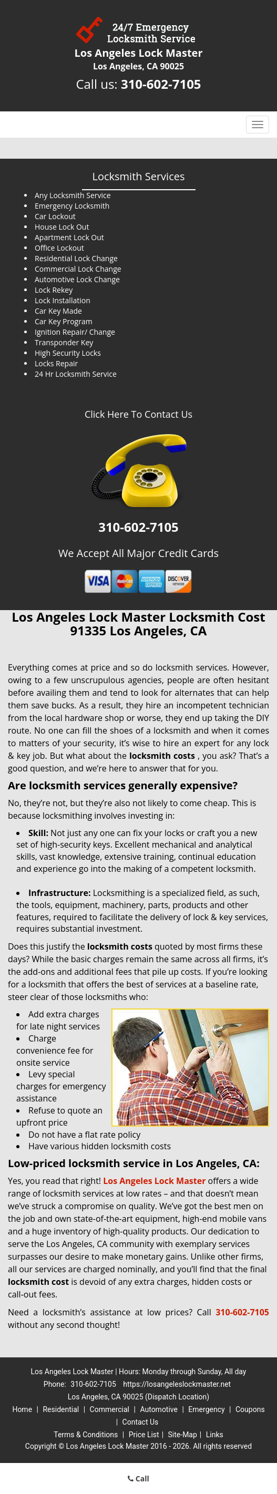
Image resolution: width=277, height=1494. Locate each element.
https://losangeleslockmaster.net (177, 1384)
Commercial (109, 1409)
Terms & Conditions (86, 1434)
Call (138, 1478)
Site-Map (182, 1434)
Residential (61, 1409)
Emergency (206, 1409)
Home (22, 1409)
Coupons (250, 1409)
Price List (144, 1434)
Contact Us (140, 1422)
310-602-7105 (161, 83)
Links (214, 1434)
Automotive (159, 1409)
